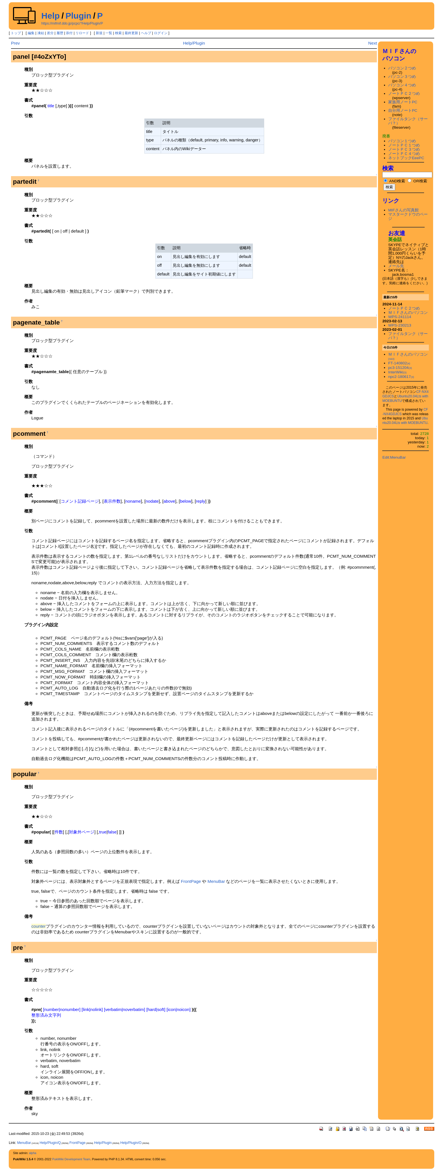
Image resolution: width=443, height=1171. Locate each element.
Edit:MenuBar (394, 457)
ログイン (161, 33)
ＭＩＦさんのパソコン (408, 312)
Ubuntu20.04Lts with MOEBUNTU (405, 420)
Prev (15, 43)
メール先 (396, 266)
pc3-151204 (400, 367)
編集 (31, 33)
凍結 (40, 33)
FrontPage (191, 881)
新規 (99, 33)
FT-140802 (399, 363)
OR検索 (417, 181)
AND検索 (394, 181)
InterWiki (397, 372)
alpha (32, 1153)
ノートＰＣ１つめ (404, 145)
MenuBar (216, 881)
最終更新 (131, 33)
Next (372, 43)
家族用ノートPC (402, 102)
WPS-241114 (399, 317)
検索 (118, 33)
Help (50, 15)
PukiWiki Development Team (71, 1159)
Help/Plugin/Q (50, 1143)
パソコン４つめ (402, 85)
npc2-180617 (401, 377)
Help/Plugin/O (131, 1143)
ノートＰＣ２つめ (404, 93)
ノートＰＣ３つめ (404, 149)
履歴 (60, 33)
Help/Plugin (194, 43)
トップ (16, 33)
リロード (82, 33)
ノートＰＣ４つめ (404, 154)
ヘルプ (146, 33)
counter (38, 926)
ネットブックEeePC (406, 158)
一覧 (108, 33)
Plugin (79, 15)
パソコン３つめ (402, 77)
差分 (50, 33)
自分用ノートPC (402, 110)
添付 (69, 33)
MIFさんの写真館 (403, 210)
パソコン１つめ (402, 141)
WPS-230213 (399, 325)
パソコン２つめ (402, 68)
